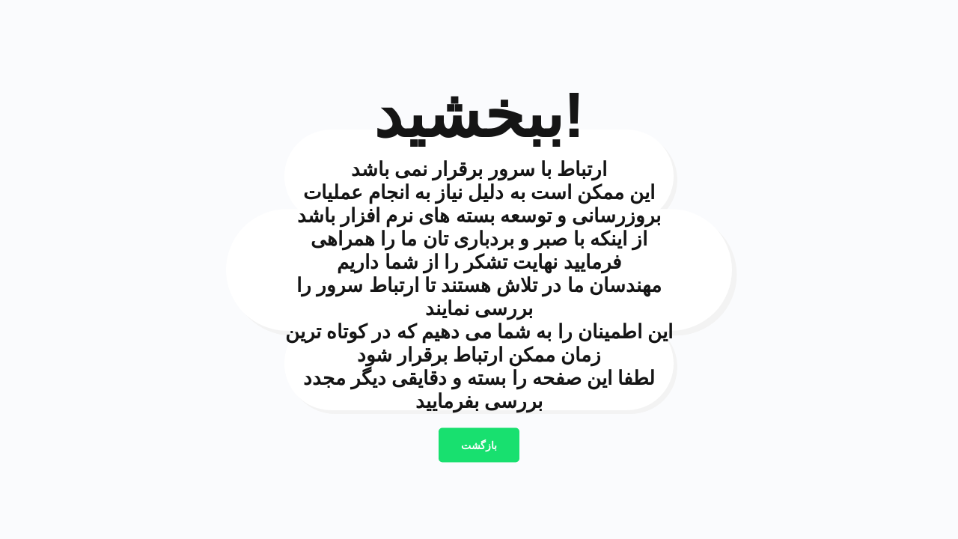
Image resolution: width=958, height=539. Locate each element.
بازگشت (479, 445)
